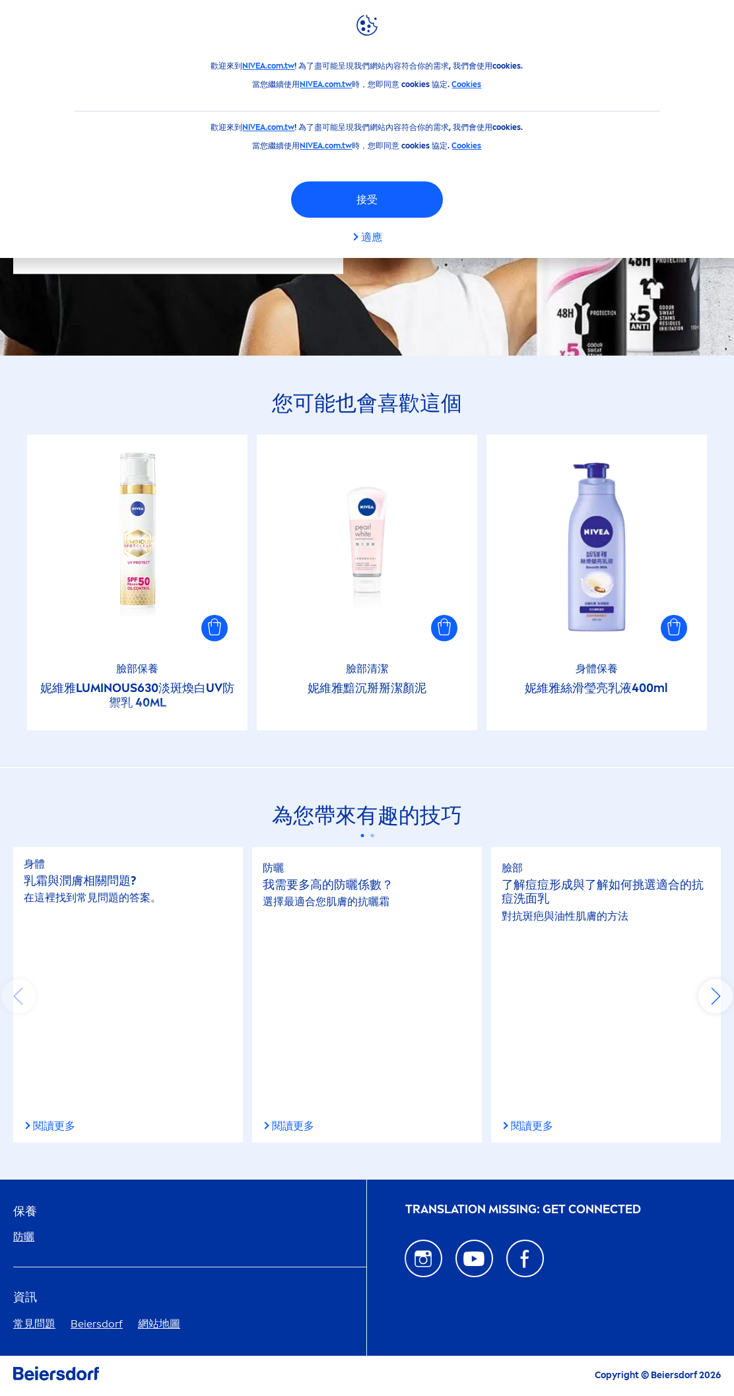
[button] (214, 628)
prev (18, 996)
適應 (371, 237)
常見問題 (34, 1323)
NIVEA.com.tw (268, 66)
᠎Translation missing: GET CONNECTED (523, 1210)
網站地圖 (159, 1323)
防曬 (23, 1236)
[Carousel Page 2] (372, 835)
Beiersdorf (97, 1323)
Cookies (466, 84)
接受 (367, 199)
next (715, 996)
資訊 (25, 1297)
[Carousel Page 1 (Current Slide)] (362, 835)
